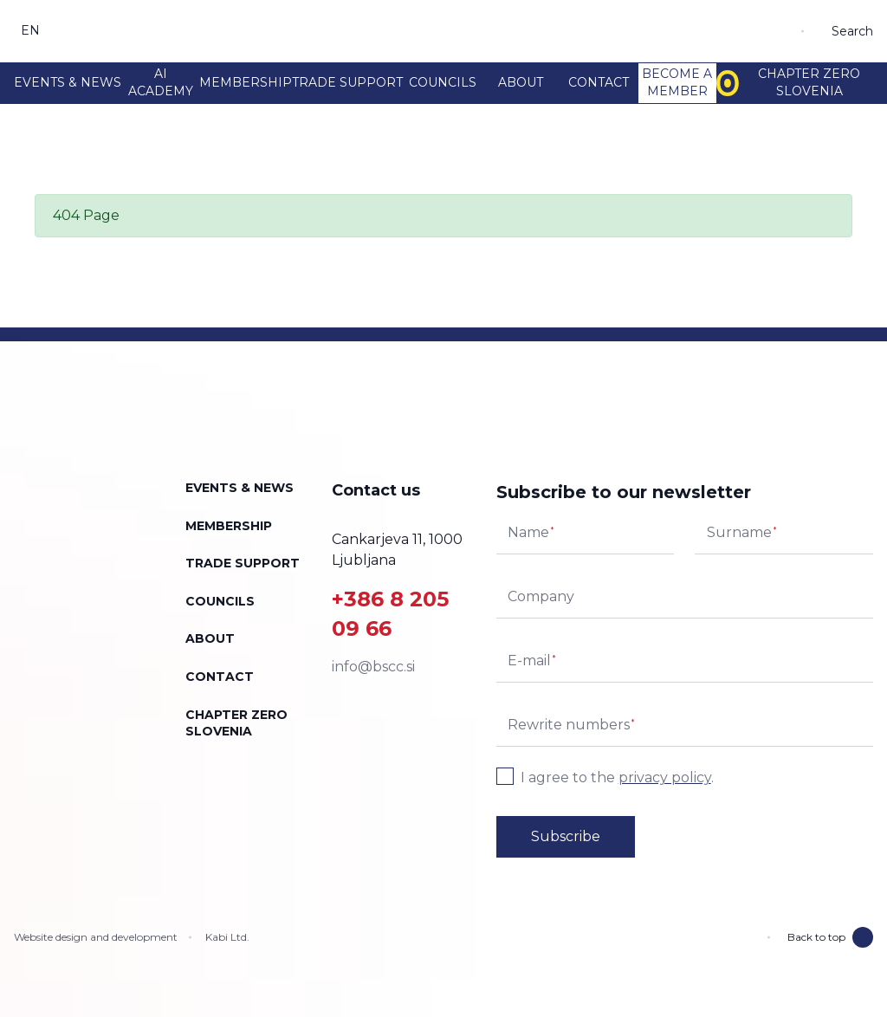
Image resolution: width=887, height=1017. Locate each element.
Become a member (677, 82)
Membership (245, 82)
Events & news (67, 82)
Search (852, 31)
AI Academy (160, 82)
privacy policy (664, 777)
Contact (598, 82)
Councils (442, 82)
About (520, 82)
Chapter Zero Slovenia (788, 82)
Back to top (830, 937)
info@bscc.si (373, 666)
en (31, 30)
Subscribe (565, 836)
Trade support (347, 82)
